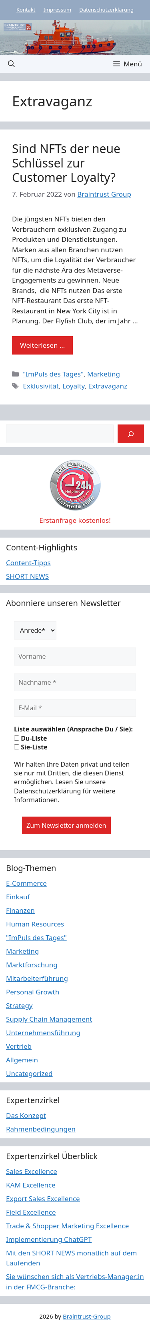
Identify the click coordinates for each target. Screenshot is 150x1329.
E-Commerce (26, 883)
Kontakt (26, 9)
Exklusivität (41, 386)
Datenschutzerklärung (106, 9)
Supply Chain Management (49, 1019)
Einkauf (18, 896)
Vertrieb (19, 1046)
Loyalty (73, 386)
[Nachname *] (75, 682)
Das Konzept (26, 1115)
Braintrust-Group (87, 1316)
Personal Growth (32, 991)
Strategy (19, 1005)
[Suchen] (131, 434)
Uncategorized (29, 1073)
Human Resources (35, 924)
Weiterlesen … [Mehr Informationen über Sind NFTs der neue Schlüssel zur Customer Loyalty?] (42, 345)
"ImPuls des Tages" (53, 374)
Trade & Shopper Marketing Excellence (67, 1225)
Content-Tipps (28, 562)
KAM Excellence (31, 1185)
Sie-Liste (31, 747)
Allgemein (22, 1059)
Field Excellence (31, 1212)
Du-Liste (30, 738)
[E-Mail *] (75, 708)
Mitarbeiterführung (37, 978)
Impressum (58, 9)
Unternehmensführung (43, 1032)
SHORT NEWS (27, 576)
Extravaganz (107, 386)
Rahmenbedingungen (41, 1129)
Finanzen (20, 910)
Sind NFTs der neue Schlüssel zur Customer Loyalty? (66, 162)
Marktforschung (32, 964)
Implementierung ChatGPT (49, 1239)
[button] (11, 64)
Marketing (103, 374)
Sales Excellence (31, 1171)
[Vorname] (75, 656)
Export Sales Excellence (43, 1198)
